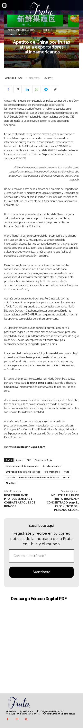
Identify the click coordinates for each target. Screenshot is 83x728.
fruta (66, 471)
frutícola (10, 477)
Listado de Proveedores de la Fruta (39, 477)
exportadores (52, 471)
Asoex (19, 460)
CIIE (29, 460)
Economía (47, 30)
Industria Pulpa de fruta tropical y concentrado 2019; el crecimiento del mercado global (63, 503)
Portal (66, 477)
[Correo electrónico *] (41, 555)
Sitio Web (11, 483)
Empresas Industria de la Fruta (23, 471)
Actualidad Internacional (21, 30)
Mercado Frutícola (17, 34)
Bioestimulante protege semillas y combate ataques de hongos (19, 501)
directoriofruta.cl (52, 465)
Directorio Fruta (13, 78)
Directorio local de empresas (22, 465)
